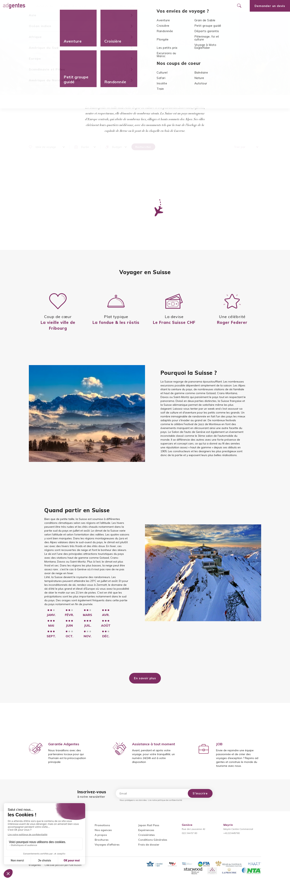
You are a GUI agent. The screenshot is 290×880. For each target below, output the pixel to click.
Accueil (132, 28)
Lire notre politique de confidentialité (165, 800)
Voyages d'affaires (107, 844)
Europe (145, 28)
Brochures (101, 839)
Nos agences (130, 6)
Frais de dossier (148, 844)
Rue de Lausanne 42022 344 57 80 (193, 829)
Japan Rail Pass (148, 825)
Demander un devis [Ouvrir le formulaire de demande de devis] (270, 6)
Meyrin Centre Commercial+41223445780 (238, 829)
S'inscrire (200, 793)
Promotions (103, 6)
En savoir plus (145, 678)
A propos (101, 835)
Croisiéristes (146, 835)
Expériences (146, 830)
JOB (219, 744)
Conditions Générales (152, 839)
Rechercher (143, 146)
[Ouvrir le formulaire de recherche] (239, 6)
